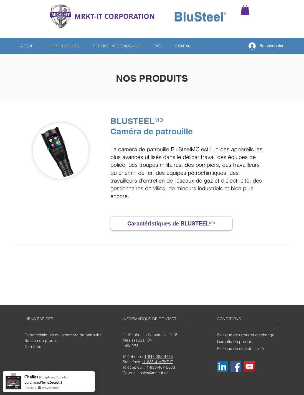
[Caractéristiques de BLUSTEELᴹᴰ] (171, 223)
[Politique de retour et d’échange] (247, 335)
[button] (245, 10)
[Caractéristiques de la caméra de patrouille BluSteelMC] (74, 335)
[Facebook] (235, 366)
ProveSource (50, 387)
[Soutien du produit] (55, 340)
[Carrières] (55, 346)
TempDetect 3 (51, 382)
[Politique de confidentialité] (247, 348)
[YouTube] (249, 366)
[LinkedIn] (222, 366)
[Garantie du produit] (247, 341)
